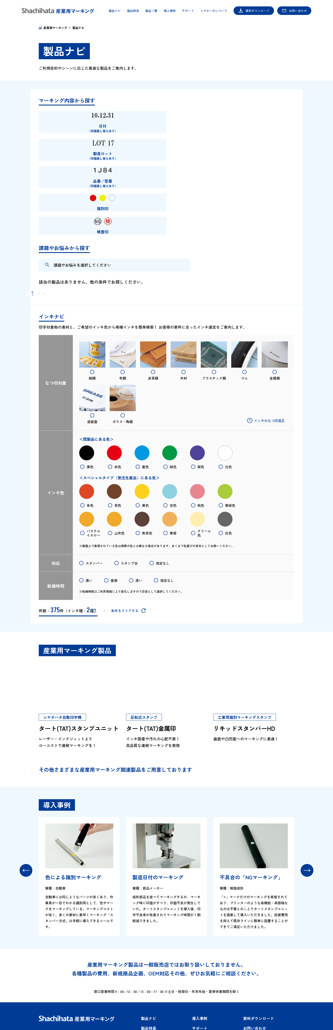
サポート (188, 10)
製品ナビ (115, 10)
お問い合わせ (298, 11)
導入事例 (170, 10)
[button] (26, 816)
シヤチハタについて (213, 10)
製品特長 (133, 10)
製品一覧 (151, 10)
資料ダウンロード (257, 11)
